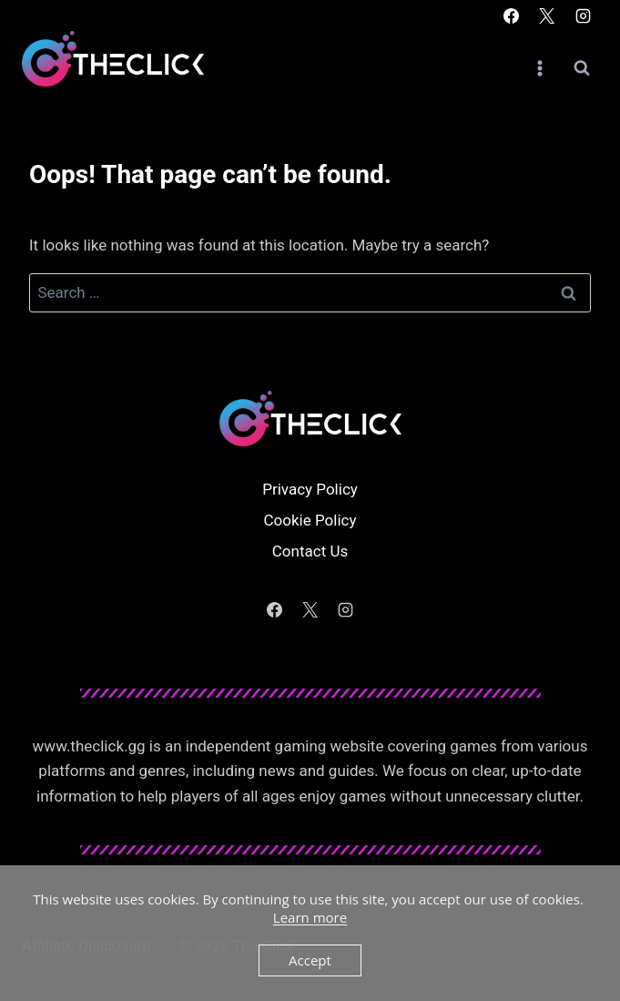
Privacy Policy (310, 489)
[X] (547, 15)
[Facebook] (511, 15)
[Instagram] (582, 15)
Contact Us (310, 551)
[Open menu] (539, 68)
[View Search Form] (581, 68)
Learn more (310, 917)
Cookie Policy (310, 520)
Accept (310, 960)
